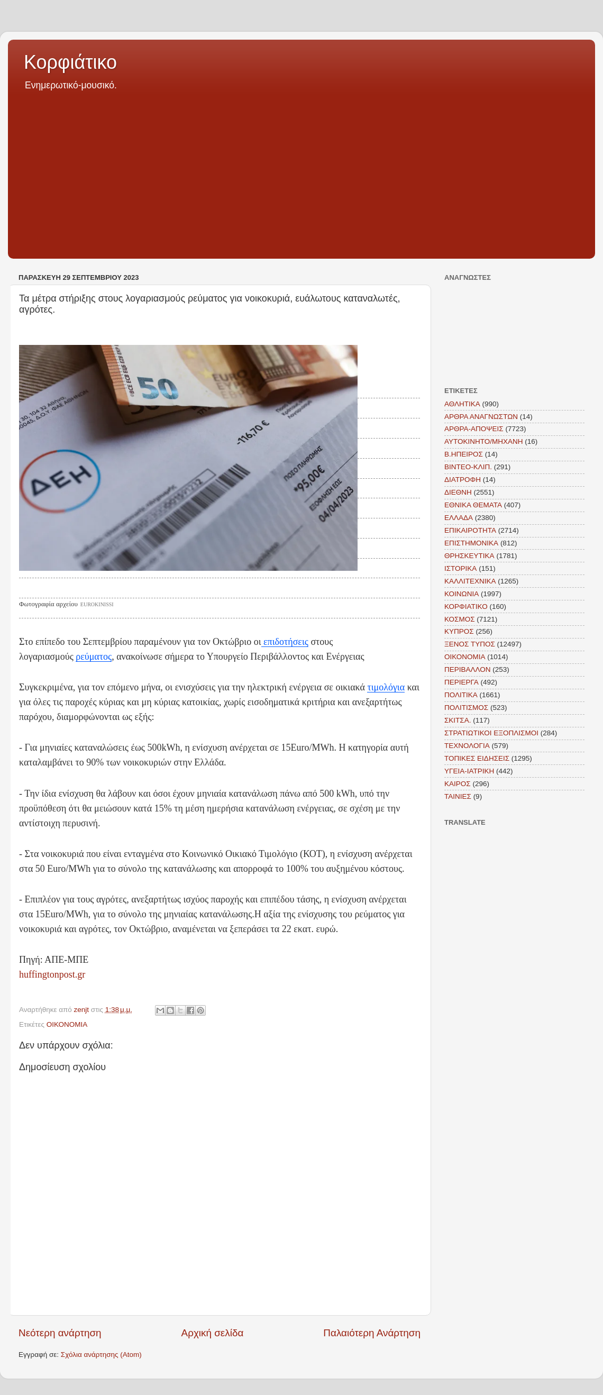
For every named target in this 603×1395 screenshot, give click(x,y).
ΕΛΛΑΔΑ (458, 518)
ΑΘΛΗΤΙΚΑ (462, 404)
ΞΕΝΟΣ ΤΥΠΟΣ (469, 644)
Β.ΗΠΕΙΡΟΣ (463, 454)
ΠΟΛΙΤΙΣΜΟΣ (466, 708)
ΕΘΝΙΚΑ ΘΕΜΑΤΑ (473, 505)
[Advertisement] (301, 171)
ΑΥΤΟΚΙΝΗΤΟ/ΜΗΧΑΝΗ (483, 441)
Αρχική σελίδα (212, 1332)
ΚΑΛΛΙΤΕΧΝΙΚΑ (470, 581)
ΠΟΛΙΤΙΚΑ (461, 695)
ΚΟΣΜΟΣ (459, 619)
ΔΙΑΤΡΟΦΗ (462, 480)
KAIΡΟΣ (457, 784)
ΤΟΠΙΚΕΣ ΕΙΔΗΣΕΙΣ (476, 758)
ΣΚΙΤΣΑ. (457, 720)
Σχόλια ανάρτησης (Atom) (101, 1354)
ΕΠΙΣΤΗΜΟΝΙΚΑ (471, 543)
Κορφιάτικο (70, 62)
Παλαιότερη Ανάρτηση (372, 1332)
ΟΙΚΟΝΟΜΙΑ (67, 1024)
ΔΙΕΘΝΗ (458, 492)
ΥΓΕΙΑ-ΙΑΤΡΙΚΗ (469, 771)
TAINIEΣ (457, 796)
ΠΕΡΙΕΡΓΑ (461, 682)
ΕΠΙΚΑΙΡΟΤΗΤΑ (470, 530)
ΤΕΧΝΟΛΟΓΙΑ (467, 746)
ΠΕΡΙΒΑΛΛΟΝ (467, 669)
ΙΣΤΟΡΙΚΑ (460, 568)
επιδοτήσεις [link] (284, 641)
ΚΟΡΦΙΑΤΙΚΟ (466, 606)
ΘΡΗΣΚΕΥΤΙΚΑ (469, 556)
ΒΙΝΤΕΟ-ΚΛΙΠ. (468, 467)
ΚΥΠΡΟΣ (459, 631)
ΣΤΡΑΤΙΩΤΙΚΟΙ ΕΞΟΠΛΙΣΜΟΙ (491, 733)
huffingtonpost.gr (52, 974)
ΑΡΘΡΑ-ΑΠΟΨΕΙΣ (474, 429)
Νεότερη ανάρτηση (60, 1332)
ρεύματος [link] (94, 656)
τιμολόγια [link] (386, 687)
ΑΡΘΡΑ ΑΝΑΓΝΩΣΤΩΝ (481, 417)
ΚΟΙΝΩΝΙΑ (461, 594)
